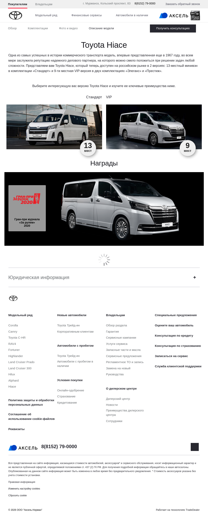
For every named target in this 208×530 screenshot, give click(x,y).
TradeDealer (193, 510)
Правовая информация (21, 482)
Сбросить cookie (17, 495)
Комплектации (38, 28)
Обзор (12, 28)
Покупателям (17, 4)
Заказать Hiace (173, 28)
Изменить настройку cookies (24, 488)
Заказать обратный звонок (182, 4)
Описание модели (101, 28)
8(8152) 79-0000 (145, 3)
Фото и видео (68, 28)
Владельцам (43, 4)
